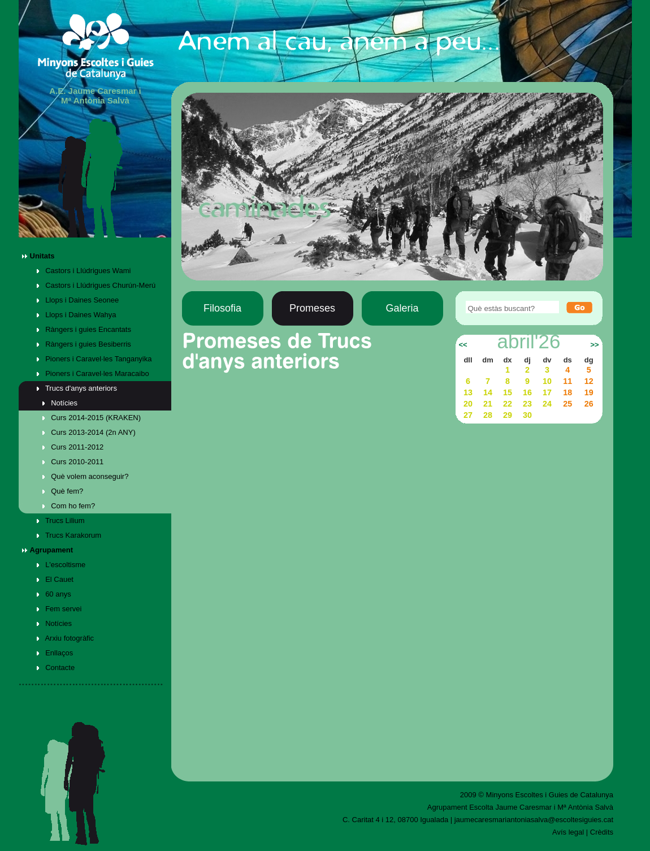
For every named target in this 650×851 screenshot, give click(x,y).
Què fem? (63, 491)
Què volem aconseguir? (85, 476)
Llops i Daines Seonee (78, 300)
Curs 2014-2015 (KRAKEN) (91, 417)
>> (594, 345)
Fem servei (59, 608)
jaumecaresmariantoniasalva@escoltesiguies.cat (533, 819)
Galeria (401, 308)
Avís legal (568, 832)
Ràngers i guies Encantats (84, 329)
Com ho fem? (69, 506)
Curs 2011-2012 (73, 447)
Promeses (312, 308)
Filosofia (222, 308)
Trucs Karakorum (69, 535)
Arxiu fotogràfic (65, 638)
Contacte (56, 667)
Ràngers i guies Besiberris (84, 344)
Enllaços (55, 653)
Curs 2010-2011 (73, 461)
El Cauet (55, 579)
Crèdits (601, 832)
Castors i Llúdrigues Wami (84, 270)
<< (462, 345)
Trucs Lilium (61, 520)
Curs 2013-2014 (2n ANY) (89, 432)
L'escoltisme (61, 564)
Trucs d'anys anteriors (77, 388)
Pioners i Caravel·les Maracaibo (93, 373)
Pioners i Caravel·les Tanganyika (94, 359)
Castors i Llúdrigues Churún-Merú (96, 285)
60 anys (54, 594)
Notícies (60, 403)
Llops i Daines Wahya (76, 314)
